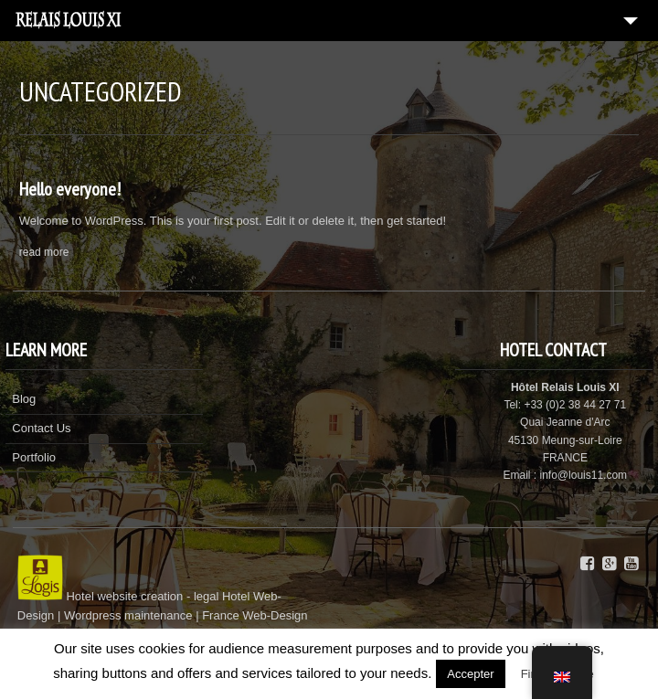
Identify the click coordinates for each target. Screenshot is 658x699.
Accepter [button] (470, 674)
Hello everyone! (70, 189)
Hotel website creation (124, 596)
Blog (24, 399)
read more (44, 252)
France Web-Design (254, 615)
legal (206, 596)
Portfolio (34, 457)
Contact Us (41, 428)
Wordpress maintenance (128, 615)
